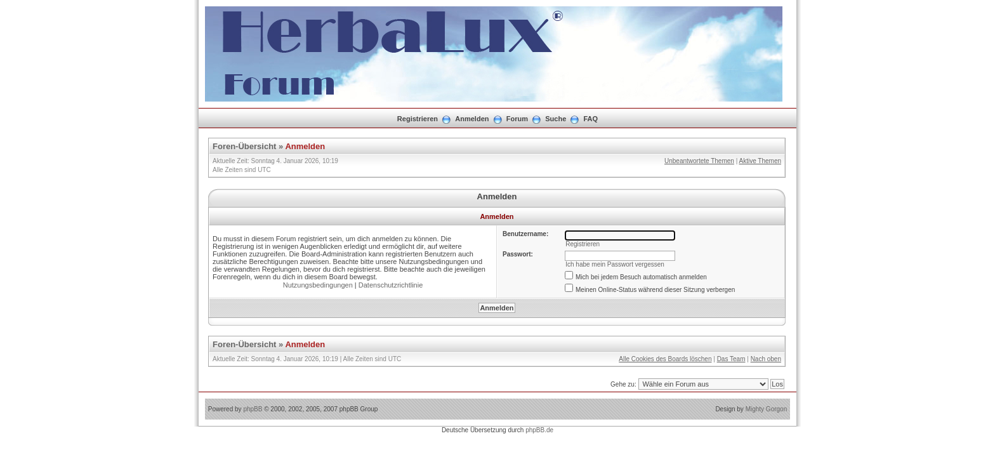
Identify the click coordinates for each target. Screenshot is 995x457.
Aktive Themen (760, 160)
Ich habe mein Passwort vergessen (614, 264)
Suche (555, 119)
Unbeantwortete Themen (699, 160)
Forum (517, 119)
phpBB (252, 409)
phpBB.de (539, 430)
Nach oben (766, 358)
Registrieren (417, 119)
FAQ (591, 119)
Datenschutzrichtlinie (391, 285)
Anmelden (472, 119)
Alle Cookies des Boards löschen (665, 358)
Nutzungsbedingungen (318, 285)
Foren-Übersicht (244, 146)
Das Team (731, 358)
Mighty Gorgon (766, 409)
